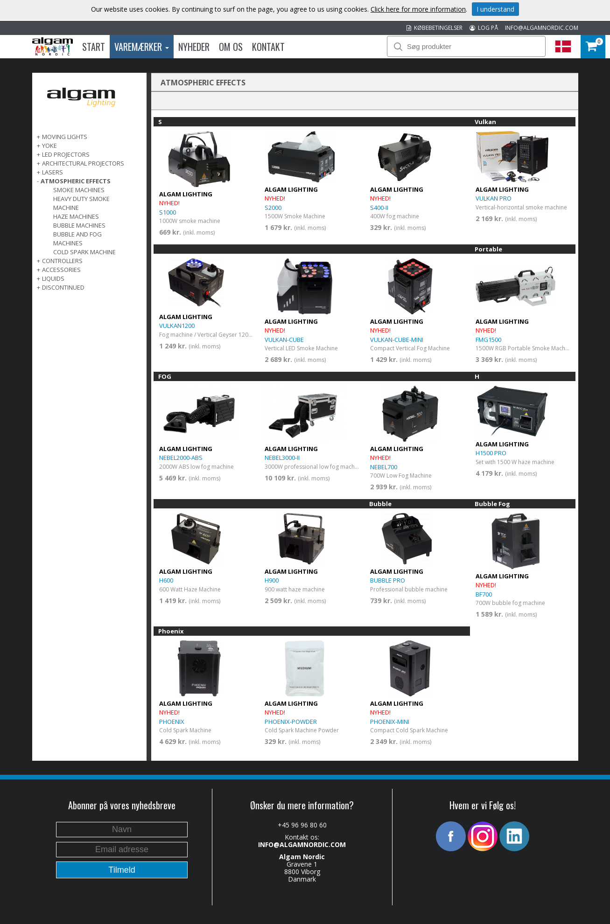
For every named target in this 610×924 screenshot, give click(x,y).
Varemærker (141, 47)
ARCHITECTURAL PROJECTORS (83, 163)
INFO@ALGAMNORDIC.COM (541, 28)
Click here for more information (418, 9)
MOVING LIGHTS (64, 136)
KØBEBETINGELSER (435, 28)
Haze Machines (76, 216)
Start (93, 47)
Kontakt (268, 47)
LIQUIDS (53, 278)
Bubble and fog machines (77, 238)
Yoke (49, 145)
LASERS (52, 172)
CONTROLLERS (62, 261)
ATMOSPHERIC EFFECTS (76, 181)
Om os (231, 47)
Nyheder (194, 47)
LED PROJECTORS (66, 154)
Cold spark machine (84, 252)
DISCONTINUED (63, 287)
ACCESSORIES (61, 269)
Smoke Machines (79, 190)
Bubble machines (79, 225)
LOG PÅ (484, 28)
